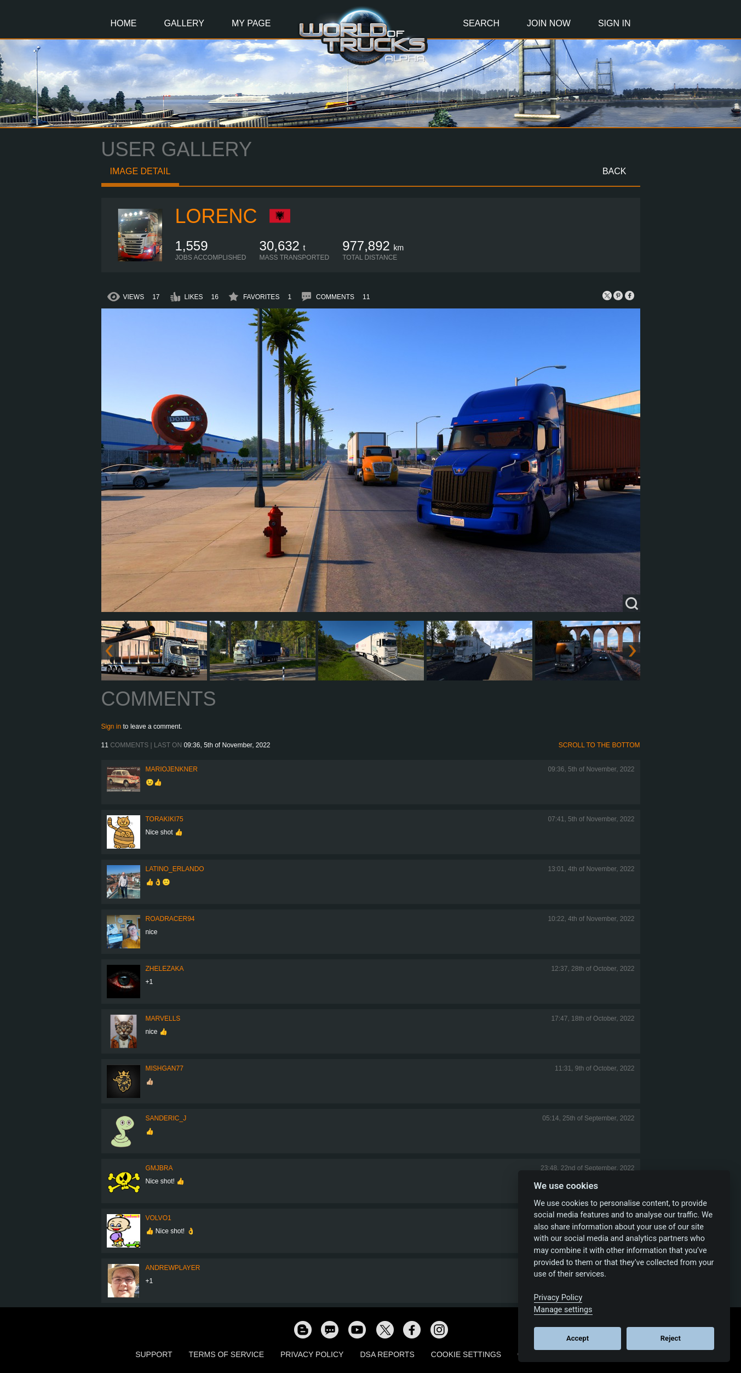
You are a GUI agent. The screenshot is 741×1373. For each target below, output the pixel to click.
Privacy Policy (311, 1354)
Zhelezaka (165, 968)
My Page (251, 23)
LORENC (216, 216)
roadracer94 (170, 919)
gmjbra (159, 1168)
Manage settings (563, 1309)
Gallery (184, 23)
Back (614, 171)
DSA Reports (387, 1354)
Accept (577, 1338)
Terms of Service (226, 1354)
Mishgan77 (164, 1068)
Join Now (549, 23)
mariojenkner (172, 769)
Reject (670, 1338)
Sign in (111, 726)
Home (124, 23)
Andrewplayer (173, 1268)
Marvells (163, 1018)
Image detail (140, 171)
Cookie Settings (466, 1354)
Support (153, 1354)
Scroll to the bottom (599, 745)
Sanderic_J (166, 1118)
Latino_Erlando (175, 869)
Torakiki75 (164, 819)
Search (481, 23)
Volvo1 (158, 1218)
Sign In (614, 23)
